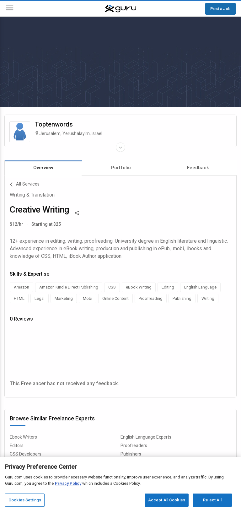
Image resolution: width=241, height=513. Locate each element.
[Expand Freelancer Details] (120, 147)
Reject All (212, 500)
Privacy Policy (68, 483)
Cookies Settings (24, 500)
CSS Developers (25, 453)
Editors (17, 445)
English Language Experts (145, 437)
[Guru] (120, 9)
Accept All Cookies (166, 500)
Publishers (130, 453)
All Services (25, 185)
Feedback (198, 167)
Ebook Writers (23, 437)
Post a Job (220, 8)
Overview (43, 167)
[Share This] (77, 212)
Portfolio (121, 167)
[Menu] (9, 9)
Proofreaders (133, 445)
